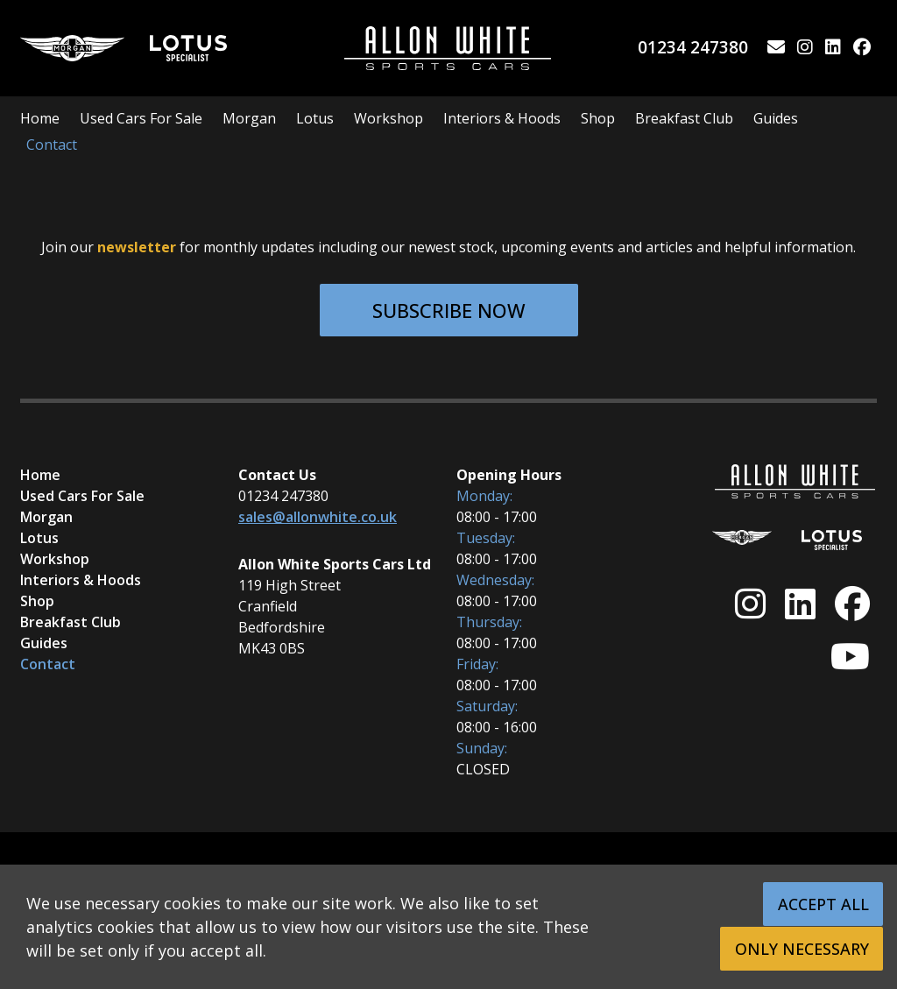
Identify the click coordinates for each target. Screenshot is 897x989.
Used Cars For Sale (141, 118)
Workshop (388, 118)
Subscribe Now (449, 310)
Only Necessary (803, 948)
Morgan (249, 118)
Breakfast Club (684, 118)
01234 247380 (693, 47)
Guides (775, 118)
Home (40, 118)
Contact (51, 144)
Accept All (824, 904)
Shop (598, 118)
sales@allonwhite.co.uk (317, 516)
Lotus (315, 118)
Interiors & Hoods (502, 118)
